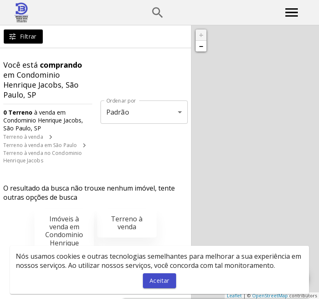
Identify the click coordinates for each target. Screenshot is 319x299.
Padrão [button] (117, 112)
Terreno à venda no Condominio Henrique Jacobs (42, 157)
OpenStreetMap (270, 295)
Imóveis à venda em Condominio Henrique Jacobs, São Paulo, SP (64, 238)
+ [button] (201, 35)
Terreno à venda (23, 136)
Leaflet (234, 295)
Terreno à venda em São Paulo (40, 145)
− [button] (201, 46)
